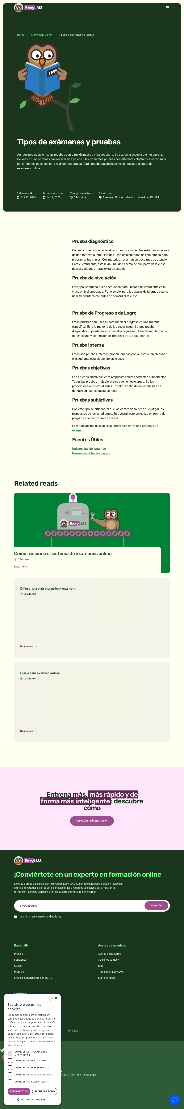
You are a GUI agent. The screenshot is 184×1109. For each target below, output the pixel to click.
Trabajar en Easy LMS (111, 972)
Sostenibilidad (106, 978)
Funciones (20, 960)
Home (20, 34)
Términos (72, 1031)
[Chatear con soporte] (174, 1100)
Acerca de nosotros (109, 954)
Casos (18, 966)
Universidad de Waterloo (89, 449)
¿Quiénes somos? (108, 960)
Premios (19, 972)
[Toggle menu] (167, 16)
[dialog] (32, 1049)
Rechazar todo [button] (45, 1091)
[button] (32, 1099)
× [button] (55, 998)
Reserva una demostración (92, 820)
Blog (100, 966)
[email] (92, 906)
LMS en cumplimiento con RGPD (33, 978)
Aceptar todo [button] (19, 1091)
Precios (18, 954)
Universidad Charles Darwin (91, 453)
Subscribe (156, 906)
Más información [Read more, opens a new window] (17, 1045)
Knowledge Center (41, 34)
